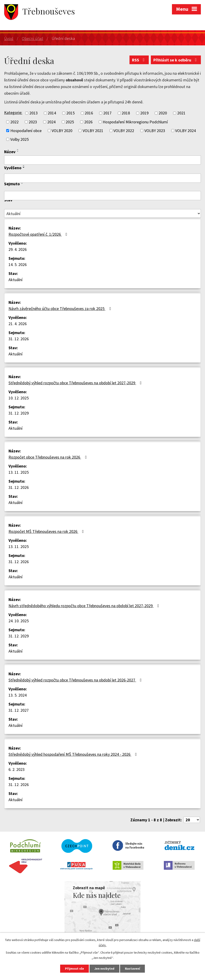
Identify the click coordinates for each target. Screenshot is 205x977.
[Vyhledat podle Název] (102, 160)
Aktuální (15, 279)
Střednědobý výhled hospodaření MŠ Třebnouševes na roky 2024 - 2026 (73, 754)
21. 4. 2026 (17, 323)
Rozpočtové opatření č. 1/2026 (38, 234)
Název (9, 151)
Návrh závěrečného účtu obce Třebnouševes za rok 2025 (60, 308)
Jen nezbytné (104, 968)
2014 (52, 113)
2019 (144, 113)
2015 (70, 113)
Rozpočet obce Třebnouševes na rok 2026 (48, 457)
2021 (181, 113)
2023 (33, 122)
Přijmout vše (74, 968)
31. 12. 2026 (18, 338)
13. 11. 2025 (18, 472)
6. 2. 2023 (16, 769)
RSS (139, 60)
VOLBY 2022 (123, 130)
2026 (88, 122)
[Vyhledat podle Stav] (102, 213)
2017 (107, 113)
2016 (89, 113)
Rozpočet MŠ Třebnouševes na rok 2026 (47, 531)
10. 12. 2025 (18, 398)
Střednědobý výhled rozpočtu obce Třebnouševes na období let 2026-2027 (75, 680)
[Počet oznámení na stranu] (191, 820)
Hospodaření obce (26, 130)
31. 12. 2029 (18, 413)
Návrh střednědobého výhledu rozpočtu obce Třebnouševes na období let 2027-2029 (84, 605)
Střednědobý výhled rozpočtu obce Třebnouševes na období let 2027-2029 (75, 382)
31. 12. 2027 (18, 710)
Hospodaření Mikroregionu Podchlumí (135, 122)
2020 (163, 113)
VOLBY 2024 (185, 130)
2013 (33, 113)
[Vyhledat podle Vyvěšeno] (102, 178)
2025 (70, 122)
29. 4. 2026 (17, 249)
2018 (126, 113)
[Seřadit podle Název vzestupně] (17, 149)
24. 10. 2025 (18, 620)
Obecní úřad (32, 38)
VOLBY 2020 (62, 130)
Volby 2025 (19, 139)
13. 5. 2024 (17, 695)
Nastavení (132, 968)
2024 (51, 122)
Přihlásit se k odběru (176, 60)
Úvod (8, 38)
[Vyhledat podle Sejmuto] (102, 195)
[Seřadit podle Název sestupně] (17, 151)
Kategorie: (13, 112)
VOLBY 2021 (93, 130)
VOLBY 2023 (154, 130)
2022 (14, 122)
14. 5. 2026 (17, 264)
